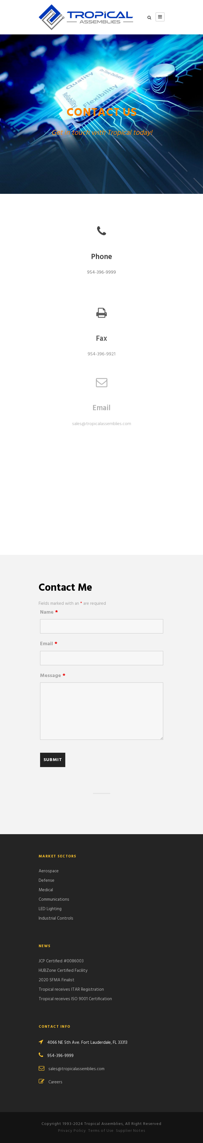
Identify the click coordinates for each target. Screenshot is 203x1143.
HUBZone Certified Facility (63, 970)
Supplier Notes (130, 1131)
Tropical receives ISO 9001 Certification (75, 999)
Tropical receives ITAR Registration (71, 989)
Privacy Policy (72, 1131)
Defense (46, 880)
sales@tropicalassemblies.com (101, 418)
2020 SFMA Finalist (56, 980)
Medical (46, 890)
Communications (54, 899)
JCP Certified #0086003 (61, 961)
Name (49, 612)
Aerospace (49, 871)
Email (48, 644)
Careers (55, 1082)
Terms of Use (101, 1131)
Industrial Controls (56, 918)
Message (52, 676)
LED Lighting (50, 909)
